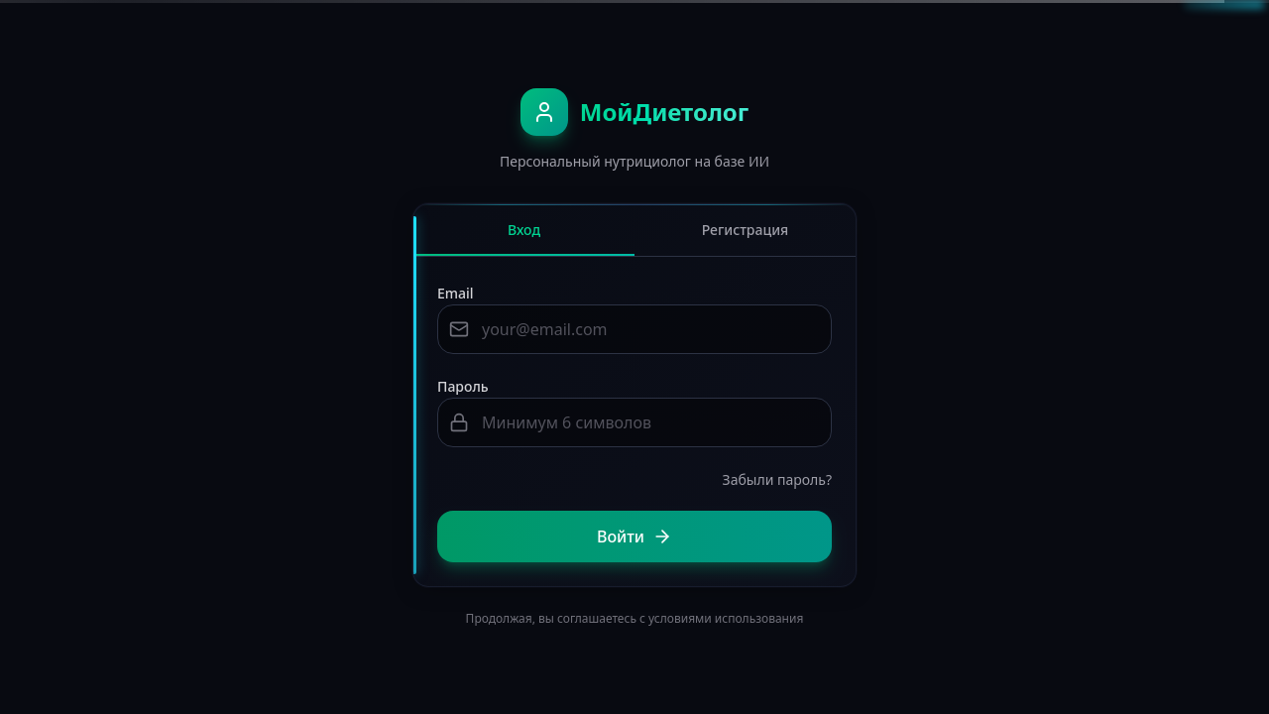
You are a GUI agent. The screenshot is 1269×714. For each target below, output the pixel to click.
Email (455, 293)
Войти (634, 536)
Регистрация (745, 229)
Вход (523, 238)
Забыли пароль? (777, 479)
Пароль (463, 386)
